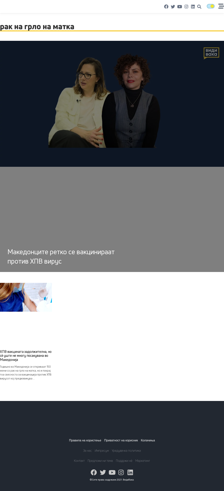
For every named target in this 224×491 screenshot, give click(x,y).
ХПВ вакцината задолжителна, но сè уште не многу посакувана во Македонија (26, 355)
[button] (199, 6)
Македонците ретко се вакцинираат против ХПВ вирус (60, 256)
